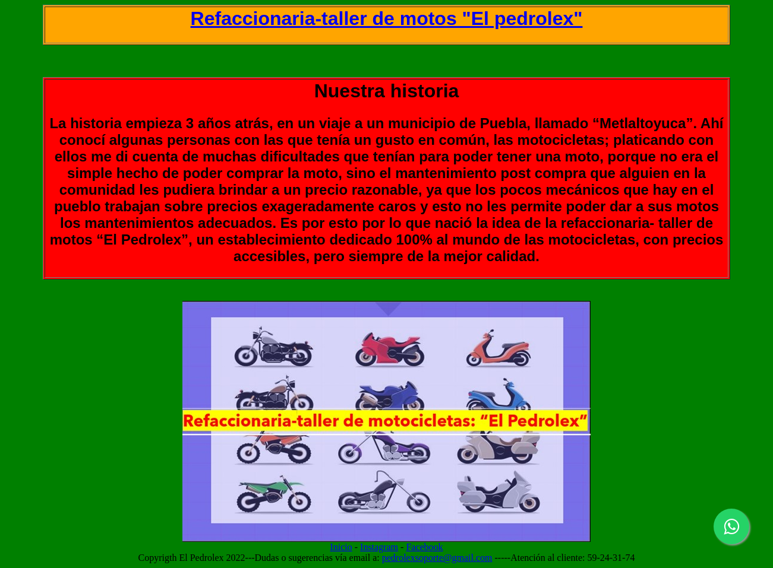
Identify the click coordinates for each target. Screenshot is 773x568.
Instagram (379, 547)
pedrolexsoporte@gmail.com (437, 558)
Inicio (341, 547)
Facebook (424, 547)
